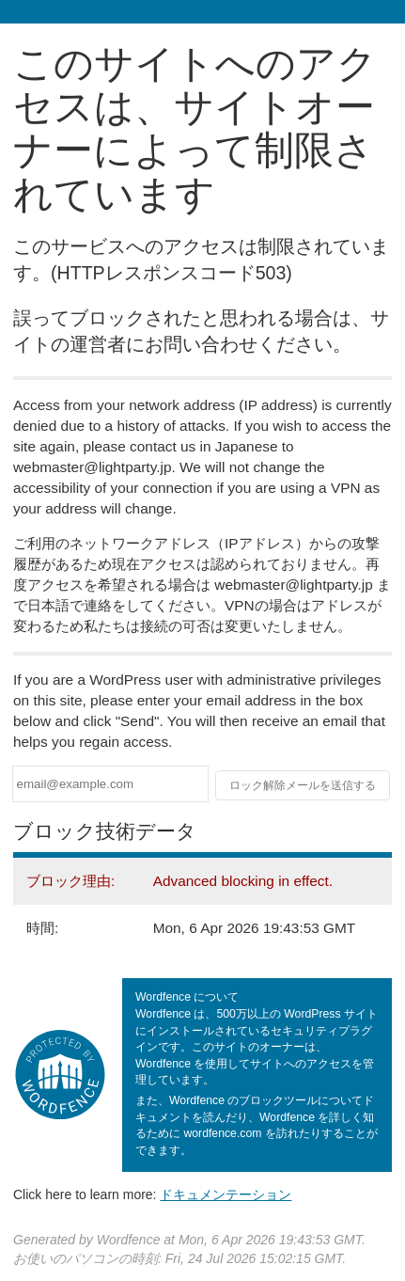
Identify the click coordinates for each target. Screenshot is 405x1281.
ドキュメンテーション (225, 1194)
